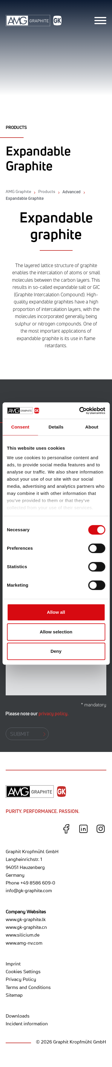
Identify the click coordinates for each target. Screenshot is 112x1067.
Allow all (56, 612)
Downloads (18, 1016)
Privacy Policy (21, 979)
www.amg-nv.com (24, 943)
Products (46, 191)
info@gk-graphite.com (29, 890)
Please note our (37, 713)
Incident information (27, 1023)
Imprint (13, 964)
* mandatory (93, 705)
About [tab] (91, 426)
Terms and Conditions (28, 987)
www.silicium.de (22, 935)
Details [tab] (56, 426)
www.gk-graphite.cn (26, 927)
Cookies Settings (23, 971)
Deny (56, 651)
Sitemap (14, 995)
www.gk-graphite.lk (26, 919)
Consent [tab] (20, 426)
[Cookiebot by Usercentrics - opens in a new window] (79, 411)
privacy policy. (54, 713)
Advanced (71, 191)
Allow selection (56, 631)
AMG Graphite (18, 191)
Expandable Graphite (25, 198)
